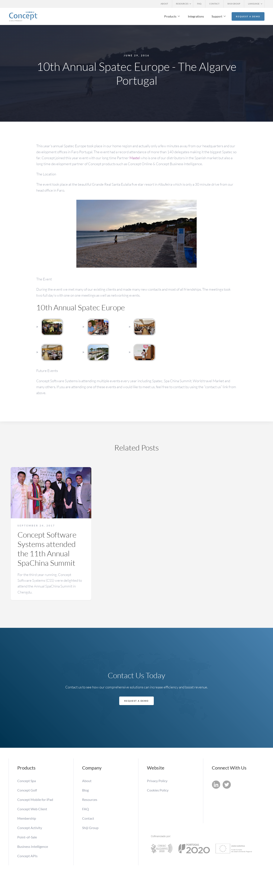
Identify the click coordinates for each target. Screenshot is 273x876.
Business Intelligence (32, 846)
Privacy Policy (157, 781)
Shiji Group (90, 828)
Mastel (134, 158)
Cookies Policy (157, 790)
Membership (27, 818)
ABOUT (164, 3)
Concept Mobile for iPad (35, 799)
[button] (182, 4)
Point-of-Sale (27, 837)
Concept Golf (27, 790)
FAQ (199, 3)
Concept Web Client (32, 809)
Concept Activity (29, 828)
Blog (85, 790)
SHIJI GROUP (233, 3)
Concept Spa (26, 781)
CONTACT (214, 3)
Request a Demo (248, 16)
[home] (23, 16)
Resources (89, 799)
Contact (88, 818)
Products (170, 16)
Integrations (196, 16)
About (86, 781)
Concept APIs (27, 856)
